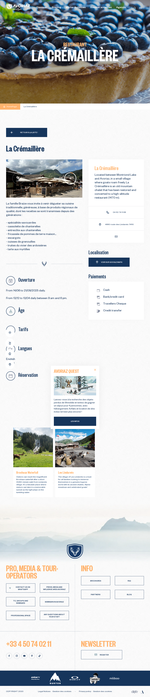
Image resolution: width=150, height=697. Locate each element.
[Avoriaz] (18, 7)
